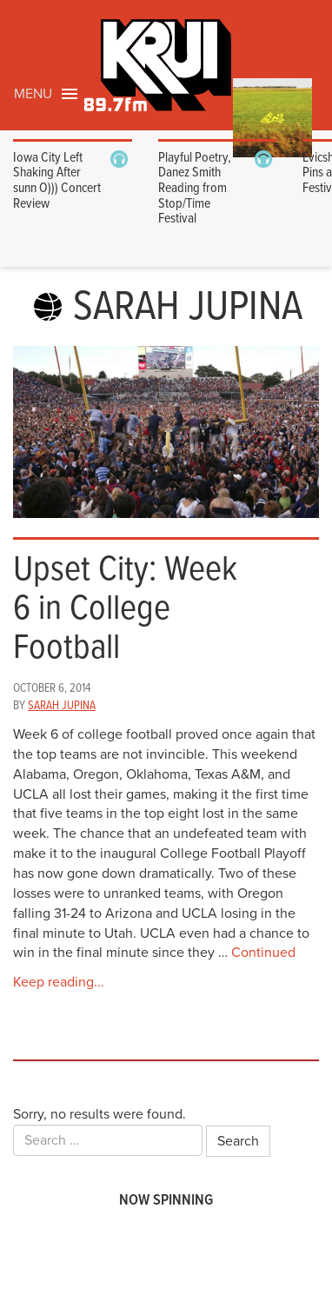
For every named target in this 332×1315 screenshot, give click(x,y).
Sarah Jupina (62, 706)
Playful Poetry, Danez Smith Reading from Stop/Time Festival (194, 188)
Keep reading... (58, 982)
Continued (263, 952)
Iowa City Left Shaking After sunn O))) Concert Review (57, 181)
